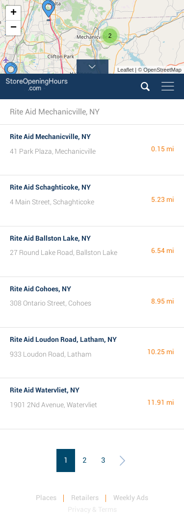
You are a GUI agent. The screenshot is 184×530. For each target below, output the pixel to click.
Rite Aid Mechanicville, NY (50, 136)
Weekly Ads (130, 498)
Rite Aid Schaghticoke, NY (50, 187)
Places (46, 498)
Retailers (85, 498)
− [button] (13, 28)
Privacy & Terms (92, 509)
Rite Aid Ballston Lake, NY (50, 238)
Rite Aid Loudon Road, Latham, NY (63, 339)
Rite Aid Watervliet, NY (44, 390)
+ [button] (13, 13)
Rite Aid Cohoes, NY (40, 289)
